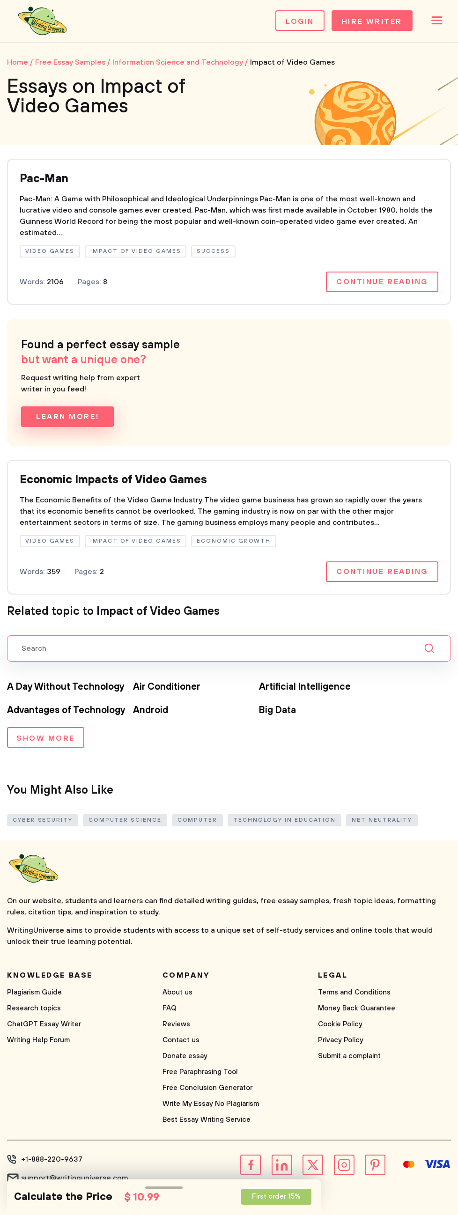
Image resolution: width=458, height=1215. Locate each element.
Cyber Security (43, 820)
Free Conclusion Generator (207, 1087)
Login (300, 21)
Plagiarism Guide (34, 992)
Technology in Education (284, 820)
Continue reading (382, 282)
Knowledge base (50, 975)
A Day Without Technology (66, 687)
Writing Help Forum (38, 1040)
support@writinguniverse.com (74, 1178)
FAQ (170, 1008)
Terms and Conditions (354, 992)
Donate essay (185, 1056)
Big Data (277, 710)
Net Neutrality (382, 820)
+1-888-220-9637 (51, 1159)
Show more (45, 738)
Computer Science (125, 820)
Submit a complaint (349, 1056)
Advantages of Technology (66, 710)
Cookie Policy (340, 1024)
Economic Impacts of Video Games (113, 480)
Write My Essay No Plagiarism (211, 1103)
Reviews (176, 1024)
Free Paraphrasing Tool (200, 1072)
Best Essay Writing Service (207, 1119)
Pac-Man (44, 179)
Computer (197, 820)
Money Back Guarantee (356, 1008)
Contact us (181, 1040)
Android (150, 710)
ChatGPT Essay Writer (44, 1024)
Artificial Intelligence (305, 687)
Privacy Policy (340, 1040)
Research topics (34, 1008)
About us (177, 992)
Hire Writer (372, 21)
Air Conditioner (166, 687)
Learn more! (67, 416)
